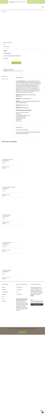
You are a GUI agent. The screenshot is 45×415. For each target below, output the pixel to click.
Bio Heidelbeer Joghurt (8, 159)
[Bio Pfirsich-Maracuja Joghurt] (12, 178)
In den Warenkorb (16, 62)
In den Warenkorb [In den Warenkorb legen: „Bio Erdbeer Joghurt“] (6, 277)
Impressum (32, 328)
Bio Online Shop (19, 287)
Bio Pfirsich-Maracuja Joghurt (9, 187)
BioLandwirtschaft (5, 291)
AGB (22, 328)
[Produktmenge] (7, 63)
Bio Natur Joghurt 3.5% (7, 242)
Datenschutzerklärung (26, 328)
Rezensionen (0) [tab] (5, 78)
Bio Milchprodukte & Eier (13, 70)
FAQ (17, 291)
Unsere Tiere (4, 294)
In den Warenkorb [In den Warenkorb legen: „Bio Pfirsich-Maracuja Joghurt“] (6, 194)
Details (4, 168)
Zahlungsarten (19, 294)
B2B (3, 296)
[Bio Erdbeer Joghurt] (12, 261)
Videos (3, 298)
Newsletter (35, 328)
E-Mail (32, 299)
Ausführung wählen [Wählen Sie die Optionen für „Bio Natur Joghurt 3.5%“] (6, 249)
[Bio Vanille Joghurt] (12, 206)
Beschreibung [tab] (4, 76)
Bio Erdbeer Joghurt (7, 270)
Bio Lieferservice (19, 289)
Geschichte (4, 301)
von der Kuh (20, 70)
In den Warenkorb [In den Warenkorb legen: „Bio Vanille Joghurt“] (6, 222)
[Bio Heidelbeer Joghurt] (12, 150)
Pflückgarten (4, 289)
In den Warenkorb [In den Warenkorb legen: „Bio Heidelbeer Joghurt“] (6, 166)
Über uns (3, 287)
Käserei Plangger (23, 101)
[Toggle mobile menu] (42, 6)
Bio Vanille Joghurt (7, 214)
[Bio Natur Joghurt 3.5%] (12, 234)
